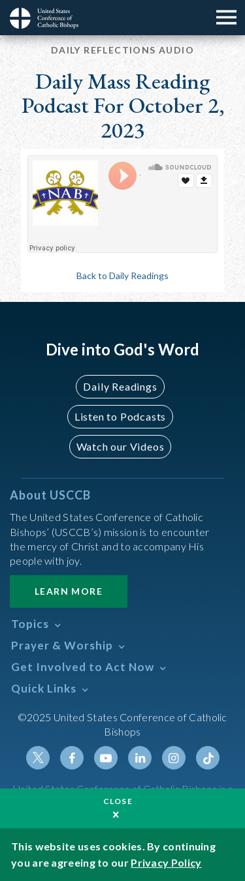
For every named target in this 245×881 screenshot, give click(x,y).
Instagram (174, 757)
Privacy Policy (166, 862)
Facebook (72, 757)
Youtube (106, 757)
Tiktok (208, 757)
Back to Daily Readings (122, 275)
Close (118, 801)
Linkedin (140, 757)
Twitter (38, 757)
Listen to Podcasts (120, 416)
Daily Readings (120, 386)
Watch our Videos (120, 446)
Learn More (69, 591)
